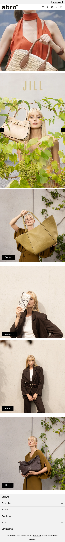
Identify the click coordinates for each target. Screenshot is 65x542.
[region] (32, 130)
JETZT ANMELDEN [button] (57, 2)
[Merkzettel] (52, 7)
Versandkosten (37, 535)
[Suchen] (47, 7)
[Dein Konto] (56, 7)
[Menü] (43, 7)
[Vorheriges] (2, 130)
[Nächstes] (63, 130)
